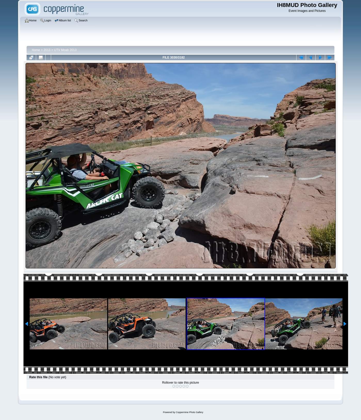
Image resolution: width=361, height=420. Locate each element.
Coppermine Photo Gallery (189, 412)
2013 (47, 50)
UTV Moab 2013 (65, 50)
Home (36, 50)
